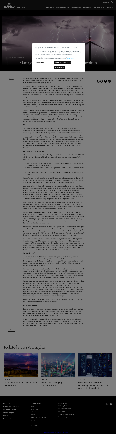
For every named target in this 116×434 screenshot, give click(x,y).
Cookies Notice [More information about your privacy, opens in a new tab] (70, 58)
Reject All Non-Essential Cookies (63, 62)
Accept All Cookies (59, 67)
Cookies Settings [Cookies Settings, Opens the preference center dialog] (40, 62)
